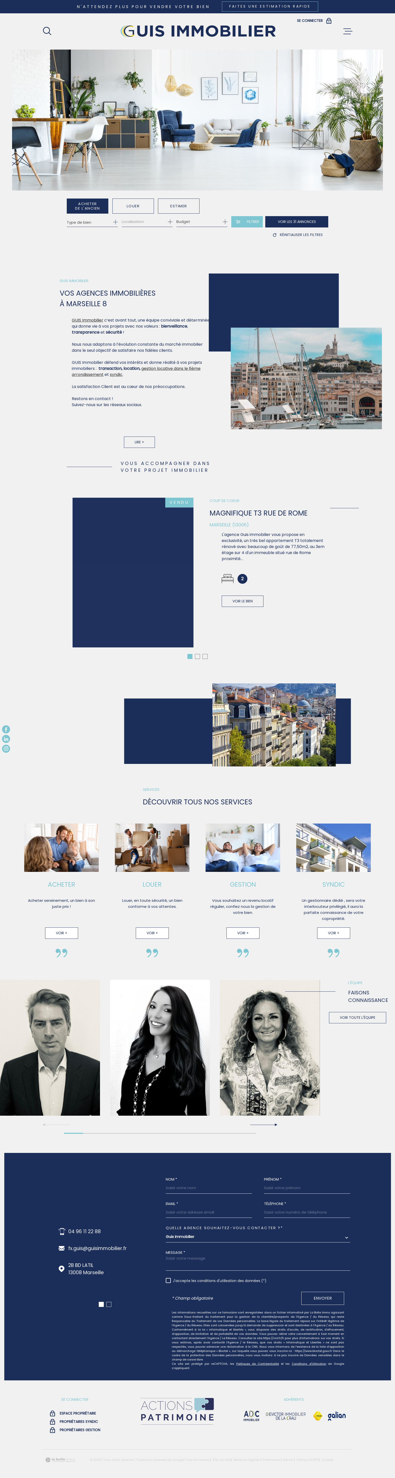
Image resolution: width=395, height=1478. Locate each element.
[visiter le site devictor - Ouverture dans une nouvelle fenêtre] (286, 1410)
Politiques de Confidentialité (257, 1358)
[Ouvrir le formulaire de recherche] (247, 221)
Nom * (171, 1173)
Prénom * (273, 1173)
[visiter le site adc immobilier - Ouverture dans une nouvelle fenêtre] (251, 1410)
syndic (116, 385)
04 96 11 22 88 (84, 1225)
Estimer (178, 206)
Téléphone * (275, 1197)
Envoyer (323, 1292)
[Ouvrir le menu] (347, 31)
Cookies (327, 1453)
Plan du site (221, 1454)
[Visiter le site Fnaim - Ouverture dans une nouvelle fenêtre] (317, 1410)
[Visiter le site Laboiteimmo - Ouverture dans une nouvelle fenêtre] (60, 1454)
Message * (175, 1246)
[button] (263, 1118)
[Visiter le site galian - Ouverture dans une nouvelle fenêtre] (337, 1410)
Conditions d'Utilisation (309, 1358)
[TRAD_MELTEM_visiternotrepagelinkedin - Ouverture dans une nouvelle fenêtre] (6, 739)
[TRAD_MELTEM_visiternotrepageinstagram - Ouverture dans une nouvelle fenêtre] (6, 749)
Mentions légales (246, 1454)
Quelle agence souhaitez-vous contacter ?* (224, 1222)
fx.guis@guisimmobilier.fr (97, 1242)
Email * (172, 1197)
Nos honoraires (198, 1454)
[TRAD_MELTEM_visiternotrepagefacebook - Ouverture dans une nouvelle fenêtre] (6, 729)
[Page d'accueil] (197, 31)
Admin (288, 1454)
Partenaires (271, 1454)
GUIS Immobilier (87, 330)
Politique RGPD (307, 1454)
